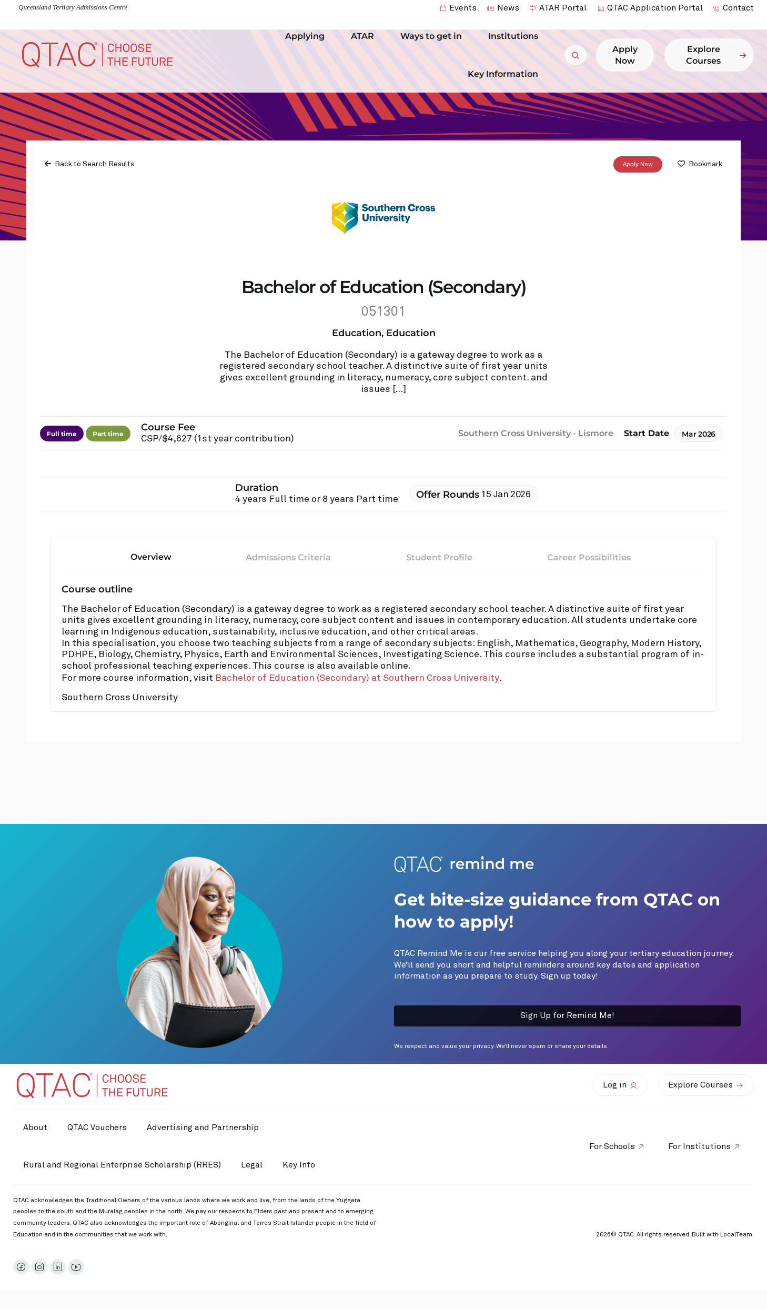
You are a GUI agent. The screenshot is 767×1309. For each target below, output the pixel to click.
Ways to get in (433, 36)
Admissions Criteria (288, 557)
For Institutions (699, 1146)
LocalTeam (736, 1235)
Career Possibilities (589, 557)
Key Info (304, 1165)
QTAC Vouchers (98, 1127)
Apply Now (638, 165)
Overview (150, 557)
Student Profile (439, 557)
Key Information (505, 73)
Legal (253, 1165)
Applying (307, 36)
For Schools (610, 1146)
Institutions (515, 36)
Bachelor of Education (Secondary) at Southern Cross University (357, 678)
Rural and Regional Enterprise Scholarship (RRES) (122, 1165)
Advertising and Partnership (205, 1127)
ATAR (365, 36)
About (36, 1127)
